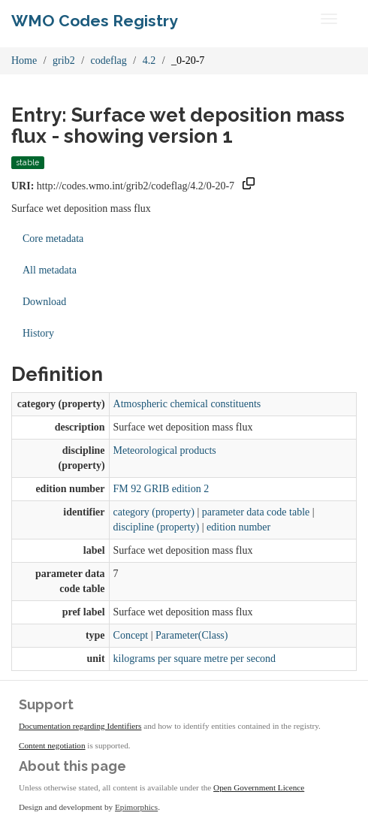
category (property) (154, 512)
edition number (238, 527)
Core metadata (53, 238)
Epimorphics (136, 806)
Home (24, 60)
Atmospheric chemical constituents (187, 403)
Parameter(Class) (191, 635)
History (38, 333)
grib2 (64, 60)
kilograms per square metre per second (194, 658)
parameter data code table (255, 512)
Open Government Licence (258, 787)
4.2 (149, 60)
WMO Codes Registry (94, 20)
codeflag (109, 60)
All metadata (50, 270)
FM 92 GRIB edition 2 (161, 488)
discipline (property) (156, 527)
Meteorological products (164, 450)
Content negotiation (52, 745)
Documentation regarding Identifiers (80, 725)
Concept (131, 635)
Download (44, 301)
